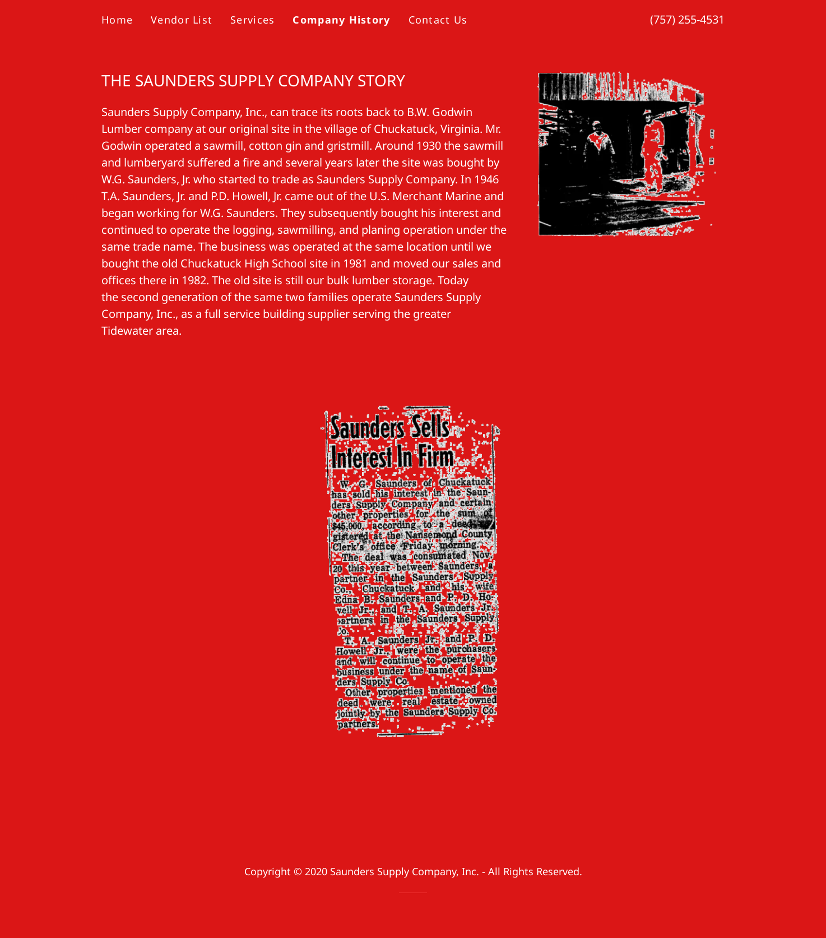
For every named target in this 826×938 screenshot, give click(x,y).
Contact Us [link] (438, 19)
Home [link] (117, 19)
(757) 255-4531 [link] (687, 19)
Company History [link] (341, 19)
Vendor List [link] (181, 19)
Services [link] (252, 19)
